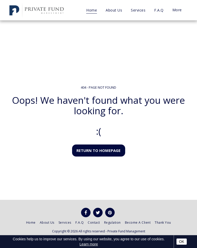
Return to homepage (98, 150)
